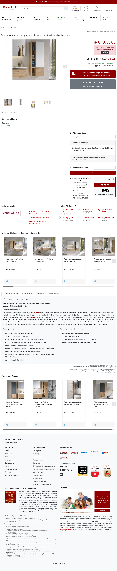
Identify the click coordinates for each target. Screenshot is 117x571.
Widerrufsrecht (38, 472)
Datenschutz (9, 463)
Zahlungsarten (37, 451)
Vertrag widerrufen (11, 475)
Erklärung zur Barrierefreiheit (42, 484)
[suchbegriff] (42, 8)
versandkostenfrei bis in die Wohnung (105, 63)
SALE (49, 18)
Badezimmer (4, 28)
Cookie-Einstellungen (40, 481)
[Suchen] (66, 8)
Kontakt (7, 451)
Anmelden (8, 454)
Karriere (8, 466)
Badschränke (13, 28)
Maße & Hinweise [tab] (27, 294)
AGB (6, 457)
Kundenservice (38, 457)
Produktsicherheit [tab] (53, 294)
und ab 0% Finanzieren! (58, 2)
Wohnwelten (6, 18)
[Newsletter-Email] (78, 510)
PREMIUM (36, 18)
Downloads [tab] (40, 294)
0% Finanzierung (79, 19)
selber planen (20, 18)
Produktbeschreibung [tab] (10, 294)
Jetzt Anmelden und (80, 197)
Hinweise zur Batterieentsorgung (44, 466)
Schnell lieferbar (61, 18)
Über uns (8, 472)
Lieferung (36, 454)
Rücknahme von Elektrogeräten (43, 469)
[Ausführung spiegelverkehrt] (93, 137)
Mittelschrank (31, 317)
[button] (86, 8)
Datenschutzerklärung (66, 529)
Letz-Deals (105, 18)
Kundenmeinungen (11, 469)
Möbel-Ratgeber (38, 475)
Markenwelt (94, 17)
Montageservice (38, 460)
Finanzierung (37, 463)
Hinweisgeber (37, 478)
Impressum (9, 460)
